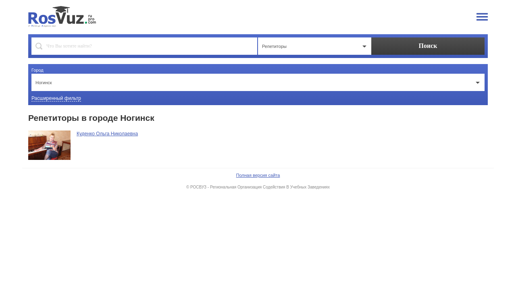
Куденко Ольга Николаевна (107, 134)
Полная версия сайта (258, 175)
